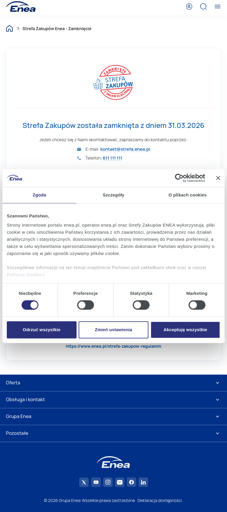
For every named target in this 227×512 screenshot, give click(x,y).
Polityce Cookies (26, 274)
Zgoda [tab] (39, 194)
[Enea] (20, 6)
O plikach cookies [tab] (187, 194)
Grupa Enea (18, 416)
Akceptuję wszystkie (185, 329)
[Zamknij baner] (218, 178)
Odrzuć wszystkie (41, 329)
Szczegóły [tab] (113, 194)
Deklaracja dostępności (159, 500)
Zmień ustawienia (113, 329)
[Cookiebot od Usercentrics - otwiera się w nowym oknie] (179, 177)
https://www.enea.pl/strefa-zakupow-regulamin (113, 346)
